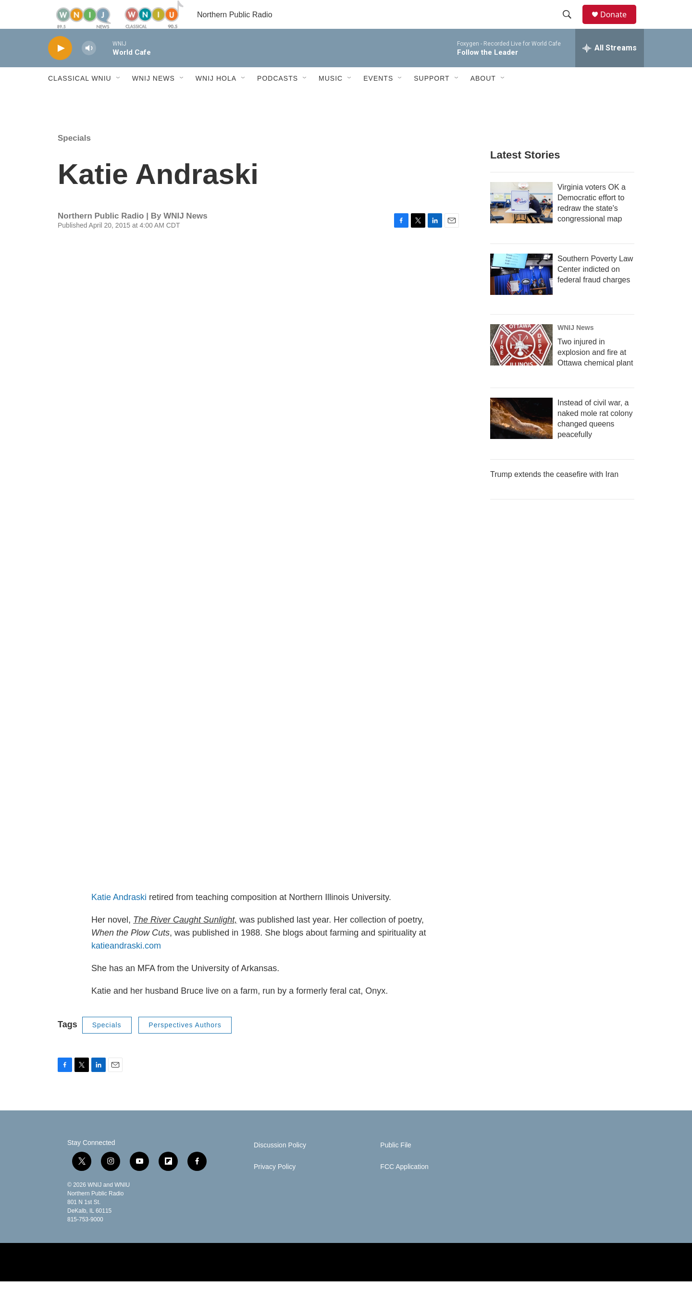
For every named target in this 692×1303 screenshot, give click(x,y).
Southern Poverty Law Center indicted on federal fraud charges (595, 290)
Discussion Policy (280, 1166)
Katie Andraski (119, 919)
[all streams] (609, 69)
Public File (395, 1166)
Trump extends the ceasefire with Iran (554, 496)
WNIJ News (153, 100)
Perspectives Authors (185, 1046)
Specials (74, 159)
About (483, 100)
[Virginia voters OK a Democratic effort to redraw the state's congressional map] (521, 224)
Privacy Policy (275, 1188)
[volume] (89, 70)
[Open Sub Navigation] (119, 100)
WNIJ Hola (216, 100)
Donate (619, 25)
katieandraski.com (126, 967)
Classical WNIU (79, 100)
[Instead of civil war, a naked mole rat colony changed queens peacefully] (521, 440)
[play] (60, 69)
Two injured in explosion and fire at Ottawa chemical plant (595, 374)
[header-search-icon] (571, 25)
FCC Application (404, 1188)
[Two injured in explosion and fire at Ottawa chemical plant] (521, 366)
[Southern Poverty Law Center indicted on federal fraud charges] (521, 296)
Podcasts (277, 100)
